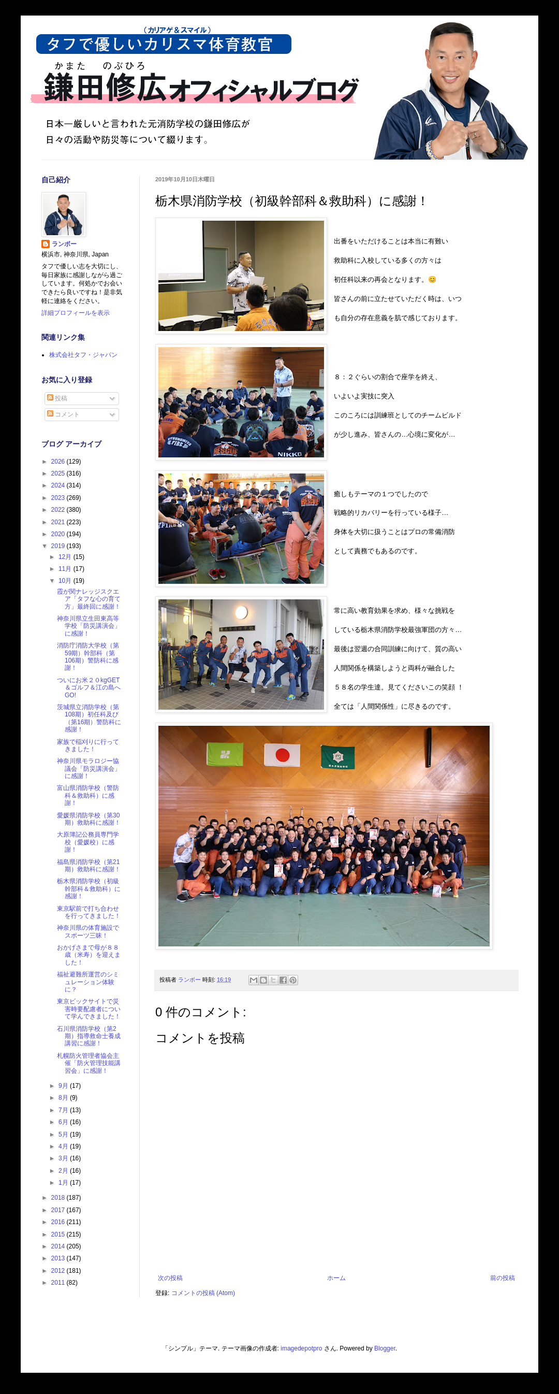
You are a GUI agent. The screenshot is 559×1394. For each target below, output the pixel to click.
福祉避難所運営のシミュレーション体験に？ (88, 982)
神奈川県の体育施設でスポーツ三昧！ (88, 931)
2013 (59, 1258)
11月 (65, 568)
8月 (64, 1097)
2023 (59, 497)
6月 (64, 1122)
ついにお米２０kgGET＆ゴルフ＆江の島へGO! (89, 688)
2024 (59, 485)
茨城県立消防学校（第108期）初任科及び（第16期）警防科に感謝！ (89, 718)
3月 (64, 1158)
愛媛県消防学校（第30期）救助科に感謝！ (89, 819)
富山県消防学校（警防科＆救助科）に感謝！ (88, 795)
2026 (59, 461)
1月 (64, 1182)
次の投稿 (170, 1278)
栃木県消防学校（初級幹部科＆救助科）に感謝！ (89, 889)
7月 (64, 1110)
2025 (59, 473)
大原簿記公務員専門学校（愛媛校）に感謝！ (88, 842)
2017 (59, 1210)
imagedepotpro (301, 1348)
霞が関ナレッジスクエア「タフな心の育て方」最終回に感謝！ (89, 599)
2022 (59, 509)
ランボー (64, 244)
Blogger (384, 1348)
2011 (59, 1282)
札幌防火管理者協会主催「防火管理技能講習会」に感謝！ (89, 1063)
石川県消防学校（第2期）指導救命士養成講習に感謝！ (89, 1036)
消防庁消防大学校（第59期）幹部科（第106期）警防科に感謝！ (88, 656)
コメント (63, 414)
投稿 (57, 398)
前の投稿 (502, 1278)
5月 (64, 1134)
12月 (65, 557)
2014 (59, 1246)
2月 (64, 1170)
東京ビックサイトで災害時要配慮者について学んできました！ (89, 1009)
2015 (59, 1234)
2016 (59, 1222)
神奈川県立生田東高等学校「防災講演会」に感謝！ (89, 626)
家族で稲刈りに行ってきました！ (88, 745)
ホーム (336, 1278)
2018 (59, 1197)
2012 (59, 1270)
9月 (64, 1085)
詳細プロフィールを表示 (75, 313)
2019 (59, 546)
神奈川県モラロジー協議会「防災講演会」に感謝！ (89, 768)
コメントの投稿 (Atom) (203, 1293)
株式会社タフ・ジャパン (83, 354)
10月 (65, 580)
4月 (64, 1146)
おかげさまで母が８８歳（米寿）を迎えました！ (89, 955)
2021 (59, 522)
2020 (59, 534)
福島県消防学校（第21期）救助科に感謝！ (89, 865)
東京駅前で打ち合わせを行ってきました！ (89, 912)
